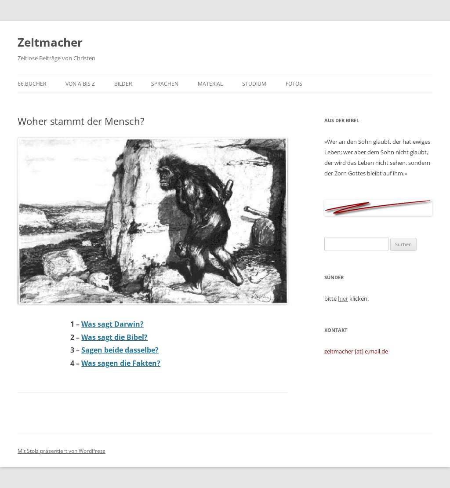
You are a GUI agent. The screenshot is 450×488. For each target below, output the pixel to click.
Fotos (294, 83)
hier (343, 298)
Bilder (123, 83)
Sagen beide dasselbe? (120, 350)
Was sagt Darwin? (112, 324)
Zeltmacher (50, 42)
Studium (254, 83)
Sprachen (164, 83)
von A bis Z (80, 83)
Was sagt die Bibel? (114, 337)
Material (210, 83)
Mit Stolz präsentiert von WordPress (61, 451)
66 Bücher (32, 83)
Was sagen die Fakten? (120, 363)
